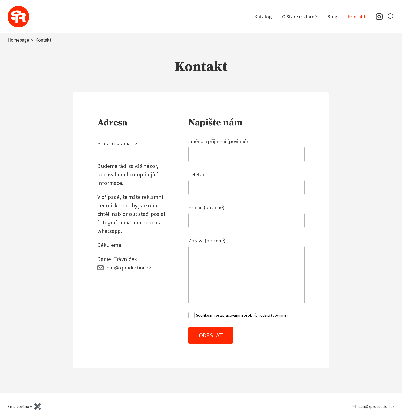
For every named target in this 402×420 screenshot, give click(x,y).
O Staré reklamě (299, 16)
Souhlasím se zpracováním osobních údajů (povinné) (242, 315)
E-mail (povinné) (206, 207)
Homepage (18, 40)
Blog (332, 16)
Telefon (196, 174)
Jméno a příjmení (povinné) (218, 141)
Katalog (263, 16)
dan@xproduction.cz (129, 267)
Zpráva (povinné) (206, 240)
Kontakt (357, 16)
